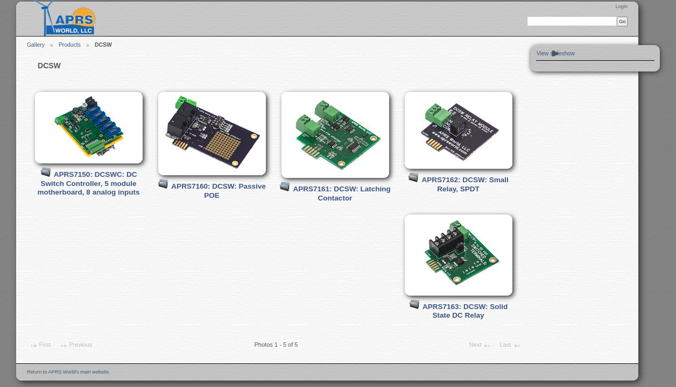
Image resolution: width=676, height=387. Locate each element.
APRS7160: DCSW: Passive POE (218, 190)
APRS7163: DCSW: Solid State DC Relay (465, 311)
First (40, 345)
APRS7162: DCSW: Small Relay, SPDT (465, 184)
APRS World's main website (78, 372)
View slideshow (556, 53)
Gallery (36, 45)
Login (622, 6)
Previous (75, 345)
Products (70, 45)
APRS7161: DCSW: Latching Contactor (342, 193)
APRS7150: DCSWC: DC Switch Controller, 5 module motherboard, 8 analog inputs (89, 183)
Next (480, 345)
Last (509, 345)
